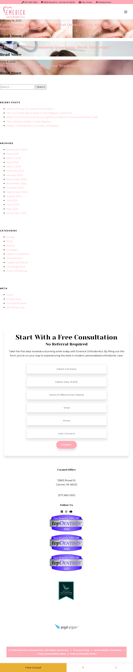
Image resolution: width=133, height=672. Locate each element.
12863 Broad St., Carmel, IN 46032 (58, 2)
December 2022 (16, 178)
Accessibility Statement (108, 649)
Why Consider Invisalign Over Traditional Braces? (49, 65)
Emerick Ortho (88, 653)
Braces (10, 244)
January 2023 (14, 174)
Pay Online (85, 2)
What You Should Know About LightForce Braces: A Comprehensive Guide (52, 116)
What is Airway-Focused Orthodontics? (30, 108)
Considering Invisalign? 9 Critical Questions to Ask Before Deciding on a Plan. (57, 26)
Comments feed (16, 302)
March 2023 (13, 165)
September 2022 (16, 191)
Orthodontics (14, 257)
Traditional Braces (17, 261)
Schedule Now (103, 2)
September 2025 (16, 148)
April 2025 (12, 153)
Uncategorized (15, 266)
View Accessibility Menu (52, 653)
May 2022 (12, 208)
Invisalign (12, 249)
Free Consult (33, 667)
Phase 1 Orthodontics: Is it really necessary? (32, 125)
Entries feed (13, 298)
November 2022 (16, 182)
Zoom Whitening (16, 270)
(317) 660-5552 (29, 2)
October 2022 (15, 187)
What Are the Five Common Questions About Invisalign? (55, 47)
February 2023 (15, 170)
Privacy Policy (81, 649)
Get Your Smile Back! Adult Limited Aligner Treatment (39, 112)
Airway (10, 236)
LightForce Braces (17, 253)
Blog (9, 240)
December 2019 (16, 212)
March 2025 (13, 157)
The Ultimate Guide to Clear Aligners (28, 120)
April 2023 (12, 161)
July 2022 (12, 199)
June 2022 (12, 203)
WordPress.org (15, 306)
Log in (10, 294)
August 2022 (14, 195)
